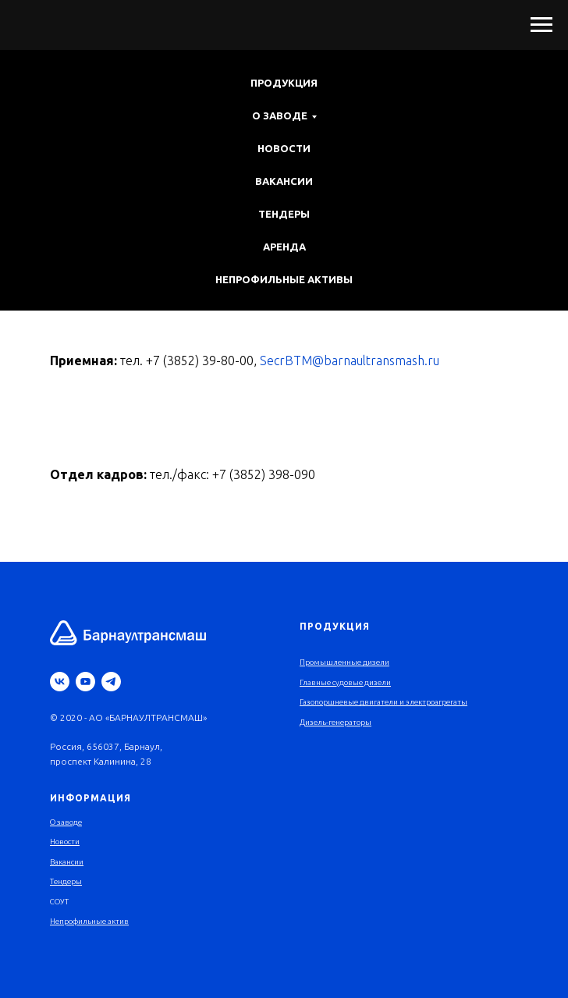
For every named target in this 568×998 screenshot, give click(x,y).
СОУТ (59, 901)
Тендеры (284, 213)
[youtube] (85, 681)
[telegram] (111, 681)
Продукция (284, 82)
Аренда (284, 246)
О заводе (66, 822)
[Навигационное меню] (541, 25)
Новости (284, 148)
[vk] (59, 681)
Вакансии (284, 181)
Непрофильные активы (284, 279)
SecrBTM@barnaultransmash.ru (349, 360)
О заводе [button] (279, 115)
